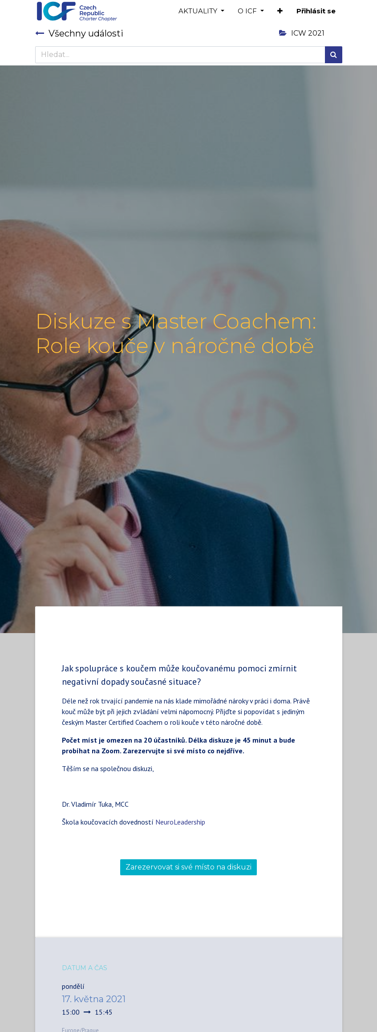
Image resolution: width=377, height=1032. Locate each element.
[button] (280, 11)
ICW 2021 (301, 33)
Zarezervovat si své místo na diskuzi (188, 867)
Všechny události (79, 33)
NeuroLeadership (180, 821)
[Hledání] (333, 54)
